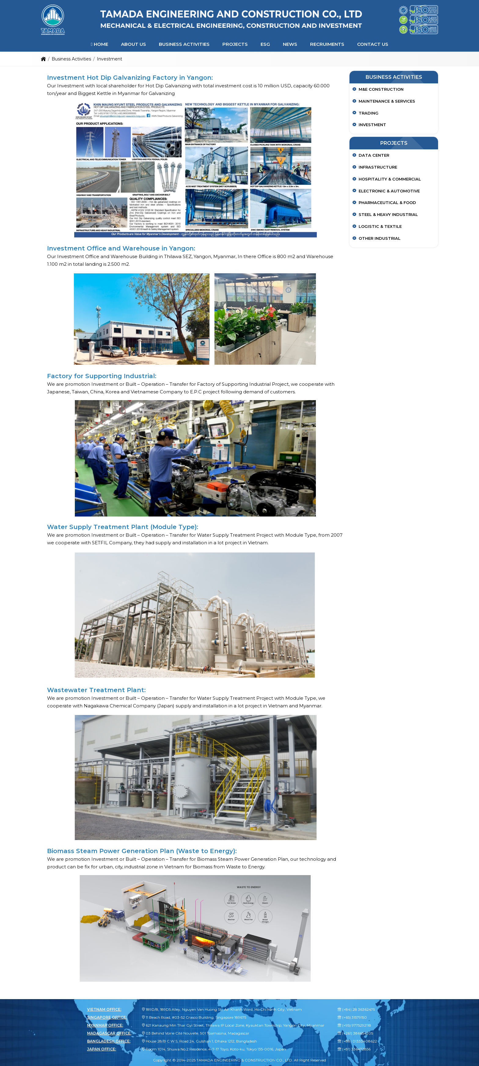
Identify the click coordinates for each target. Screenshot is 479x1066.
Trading (368, 113)
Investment (372, 124)
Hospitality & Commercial (390, 179)
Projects (235, 44)
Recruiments (327, 44)
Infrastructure (378, 167)
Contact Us (372, 44)
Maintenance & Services (387, 101)
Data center (374, 155)
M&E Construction (381, 89)
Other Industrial (379, 238)
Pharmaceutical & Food (387, 202)
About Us (133, 44)
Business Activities (184, 44)
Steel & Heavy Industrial (388, 214)
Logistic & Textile (380, 226)
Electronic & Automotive (389, 190)
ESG (265, 44)
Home (99, 44)
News (290, 44)
